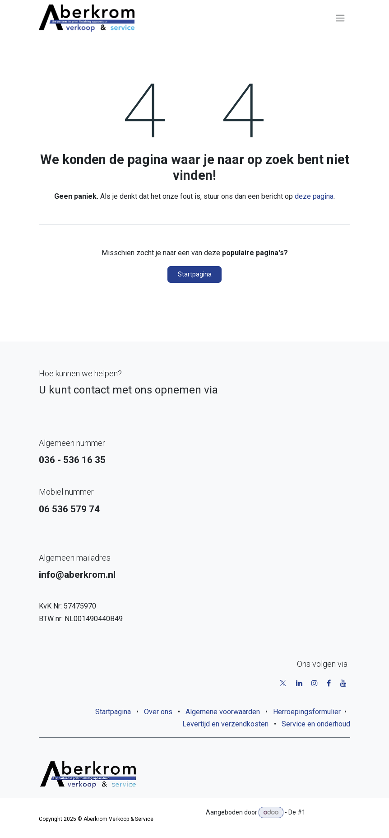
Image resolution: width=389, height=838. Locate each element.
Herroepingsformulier (307, 711)
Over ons (158, 711)
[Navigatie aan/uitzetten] (340, 18)
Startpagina (195, 274)
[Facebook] (328, 683)
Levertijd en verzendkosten (225, 724)
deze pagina (314, 196)
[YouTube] (343, 683)
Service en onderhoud (316, 724)
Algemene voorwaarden (222, 711)
